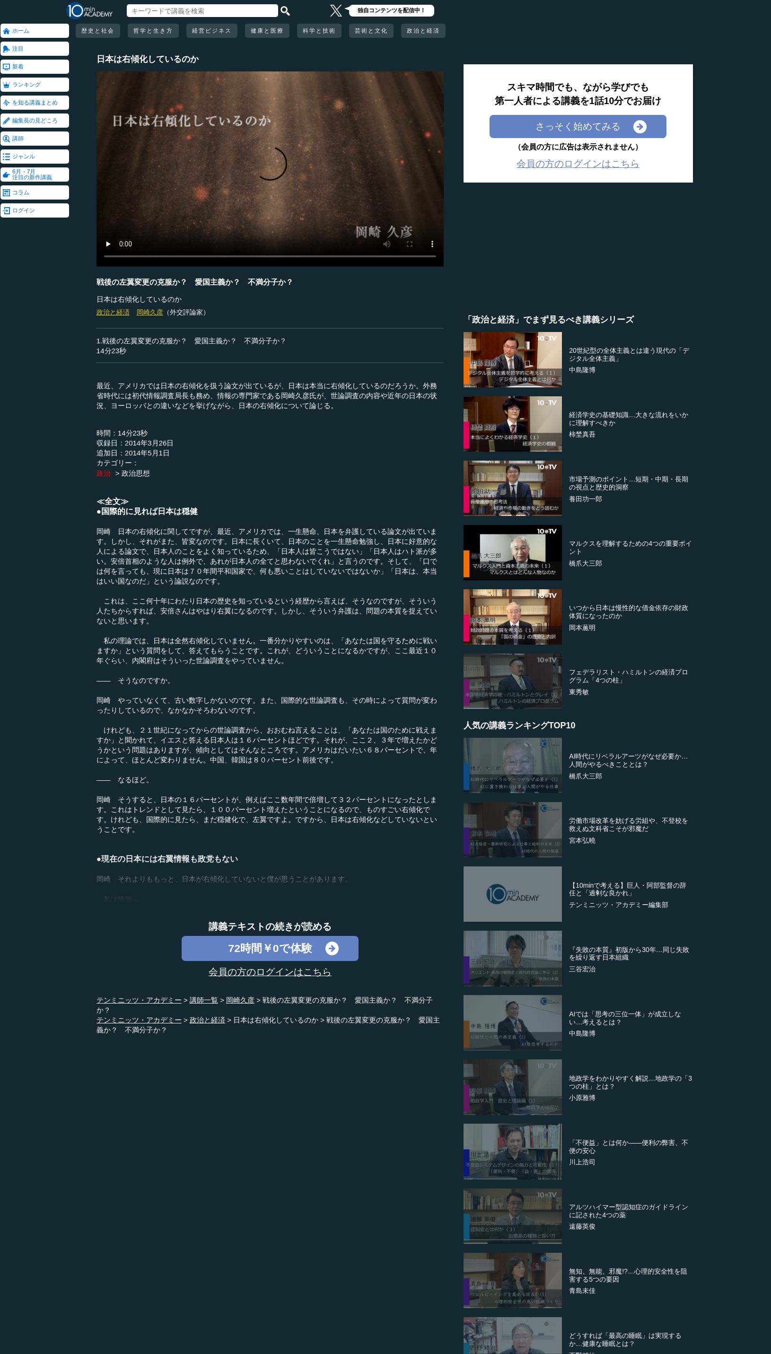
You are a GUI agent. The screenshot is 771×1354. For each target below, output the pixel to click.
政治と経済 (423, 30)
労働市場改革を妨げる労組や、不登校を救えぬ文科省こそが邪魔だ (628, 824)
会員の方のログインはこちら (270, 972)
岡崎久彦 (150, 312)
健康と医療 (267, 30)
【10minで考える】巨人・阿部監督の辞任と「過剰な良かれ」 (627, 889)
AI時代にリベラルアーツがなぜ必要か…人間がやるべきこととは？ (628, 760)
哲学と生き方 (153, 30)
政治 (103, 473)
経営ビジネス (212, 30)
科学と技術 (319, 30)
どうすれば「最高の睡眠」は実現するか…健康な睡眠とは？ (625, 1339)
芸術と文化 (371, 30)
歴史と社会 (97, 30)
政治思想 (136, 473)
